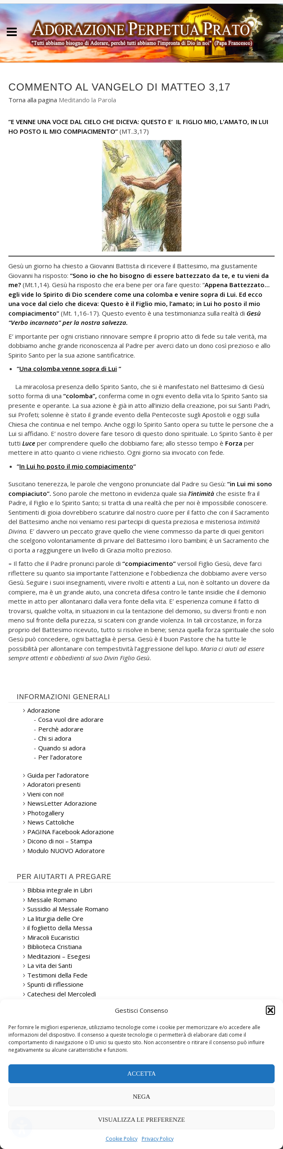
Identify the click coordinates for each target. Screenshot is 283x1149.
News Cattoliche (50, 822)
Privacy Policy (158, 1138)
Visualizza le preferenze (141, 1119)
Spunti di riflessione (55, 984)
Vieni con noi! (45, 794)
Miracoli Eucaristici (53, 937)
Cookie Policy (122, 1138)
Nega (142, 1096)
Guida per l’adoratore (58, 775)
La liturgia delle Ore (55, 918)
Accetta (141, 1073)
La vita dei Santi (49, 965)
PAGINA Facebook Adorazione (70, 831)
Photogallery (45, 813)
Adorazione (43, 710)
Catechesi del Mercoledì (61, 994)
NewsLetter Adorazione (62, 803)
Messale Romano (52, 899)
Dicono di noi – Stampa (59, 841)
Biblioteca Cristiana (54, 946)
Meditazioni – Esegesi (58, 956)
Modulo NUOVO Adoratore (66, 850)
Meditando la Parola (87, 100)
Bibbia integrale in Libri (59, 890)
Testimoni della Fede (57, 975)
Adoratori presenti (53, 784)
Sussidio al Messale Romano (68, 909)
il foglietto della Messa (59, 927)
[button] (270, 1010)
